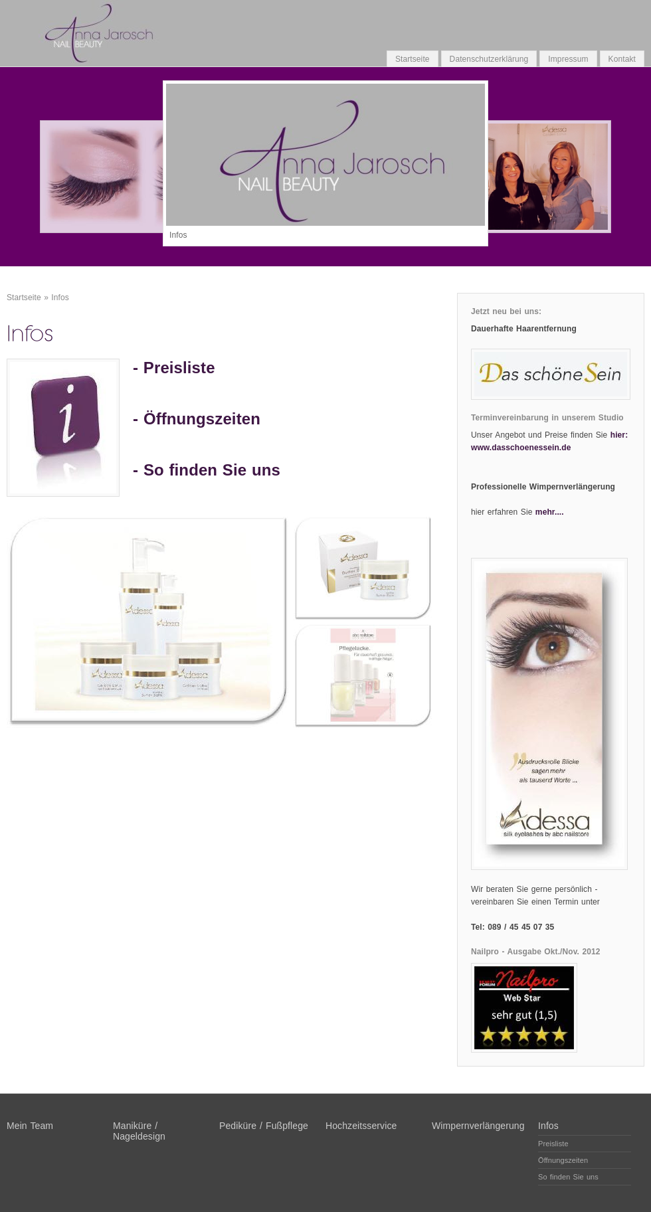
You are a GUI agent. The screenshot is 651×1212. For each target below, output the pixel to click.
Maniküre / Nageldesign (139, 1131)
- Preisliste (174, 368)
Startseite (412, 59)
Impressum (568, 59)
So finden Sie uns (211, 470)
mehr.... (549, 512)
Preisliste (553, 1144)
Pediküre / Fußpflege (263, 1125)
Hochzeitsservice (361, 1125)
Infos (60, 297)
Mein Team (30, 1125)
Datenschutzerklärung (489, 59)
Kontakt (622, 59)
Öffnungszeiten (201, 419)
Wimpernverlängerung (478, 1125)
